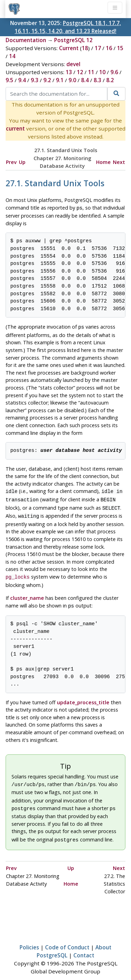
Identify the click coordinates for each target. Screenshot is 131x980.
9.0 (72, 80)
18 (85, 48)
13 (69, 72)
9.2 (47, 80)
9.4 (22, 80)
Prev (11, 162)
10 (102, 72)
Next (119, 162)
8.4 (85, 80)
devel (73, 64)
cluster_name (27, 593)
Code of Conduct (67, 938)
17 (98, 48)
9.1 (60, 80)
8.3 (97, 80)
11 (91, 72)
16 (109, 48)
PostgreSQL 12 (73, 40)
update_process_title (83, 696)
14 (12, 56)
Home (103, 162)
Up (22, 162)
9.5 (9, 80)
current (15, 128)
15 (120, 48)
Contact (83, 946)
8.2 (110, 80)
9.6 (114, 72)
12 (80, 72)
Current (69, 48)
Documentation (26, 40)
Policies (29, 938)
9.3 (34, 80)
